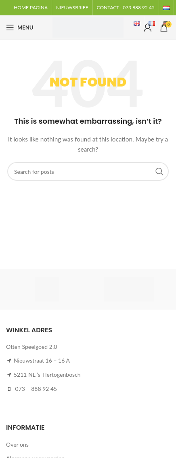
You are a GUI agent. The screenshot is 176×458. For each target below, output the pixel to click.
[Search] (88, 171)
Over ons (17, 444)
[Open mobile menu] (19, 27)
